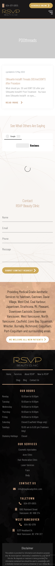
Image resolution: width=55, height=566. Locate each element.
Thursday (6, 361)
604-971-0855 (30, 453)
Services (18, 323)
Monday (5, 346)
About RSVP (30, 323)
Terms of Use (29, 556)
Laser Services (27, 414)
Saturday (6, 371)
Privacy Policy (16, 556)
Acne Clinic (27, 404)
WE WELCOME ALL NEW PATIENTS (26, 289)
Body (28, 424)
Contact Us (34, 329)
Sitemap (40, 556)
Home (8, 323)
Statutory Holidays (10, 385)
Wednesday (7, 356)
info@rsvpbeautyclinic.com (30, 438)
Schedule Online (39, 5)
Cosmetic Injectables (27, 399)
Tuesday (5, 351)
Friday (5, 366)
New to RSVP (43, 323)
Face (27, 419)
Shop (18, 329)
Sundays (6, 376)
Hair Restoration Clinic (27, 409)
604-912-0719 (30, 474)
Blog (25, 329)
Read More (12, 102)
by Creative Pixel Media (39, 561)
